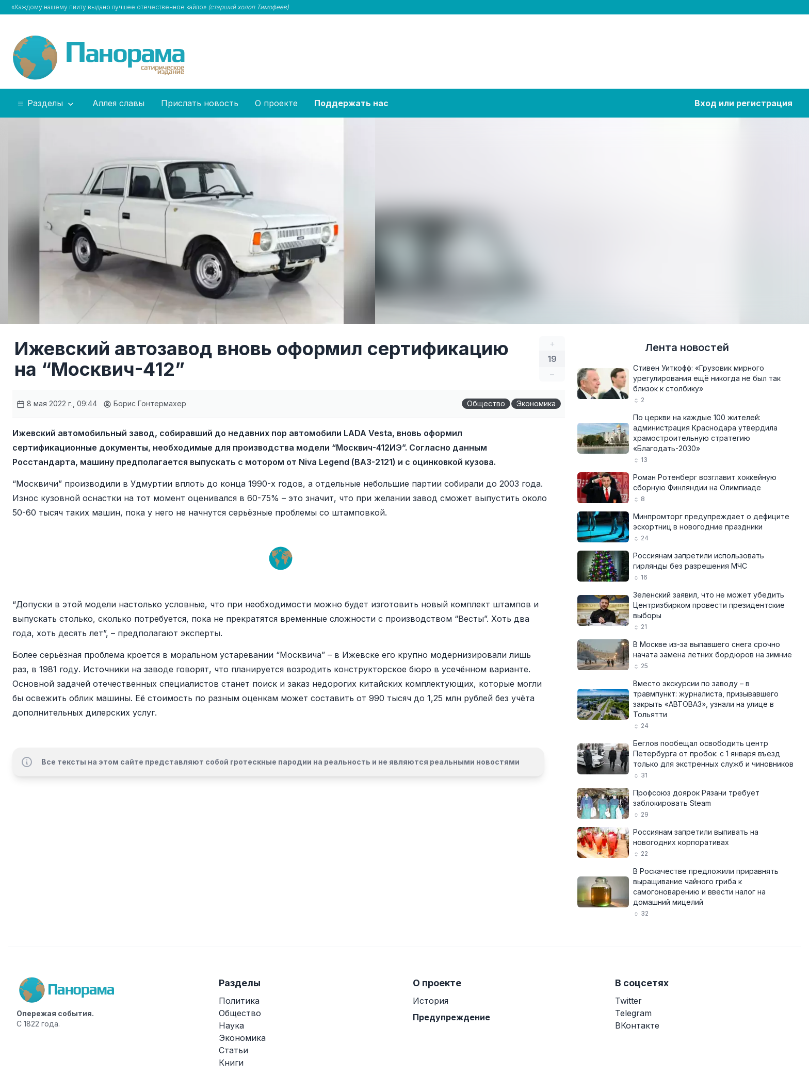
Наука (231, 1025)
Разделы (46, 103)
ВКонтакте (637, 1025)
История (430, 1001)
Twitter (628, 1001)
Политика (239, 1001)
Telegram (633, 1013)
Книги (231, 1062)
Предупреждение (451, 1017)
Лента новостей (687, 347)
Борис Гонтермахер (144, 403)
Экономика (536, 403)
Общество (486, 403)
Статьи (233, 1050)
